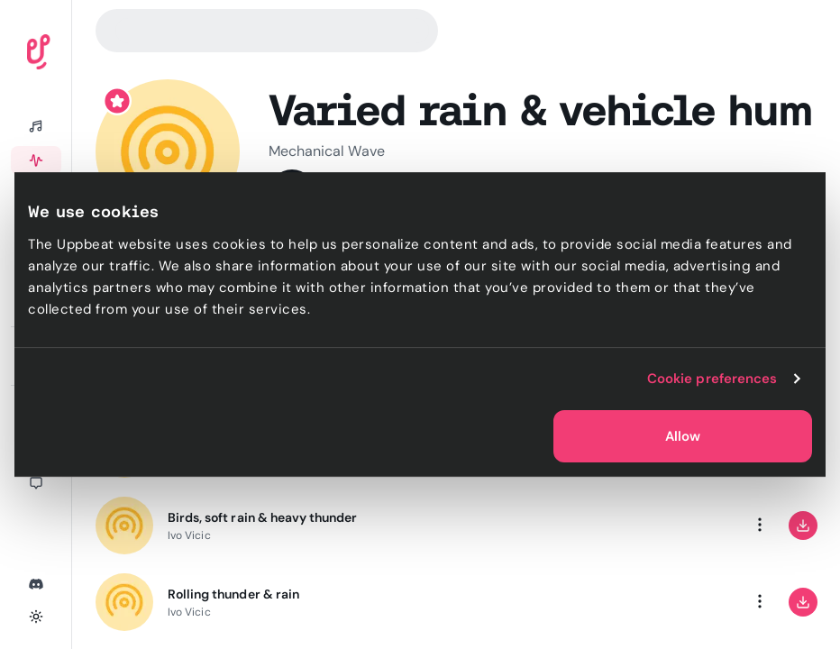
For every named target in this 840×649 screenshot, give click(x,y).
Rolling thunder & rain (233, 594)
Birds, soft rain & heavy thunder (262, 517)
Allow (682, 436)
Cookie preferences (712, 379)
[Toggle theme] (36, 616)
